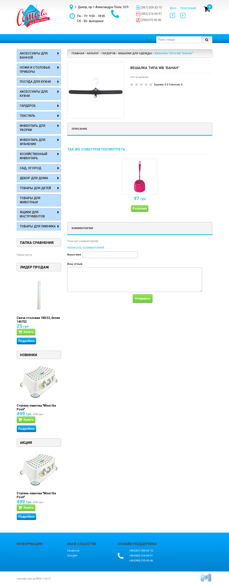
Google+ (72, 555)
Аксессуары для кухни (34, 94)
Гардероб (28, 106)
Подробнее (26, 341)
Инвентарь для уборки (32, 128)
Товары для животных (30, 200)
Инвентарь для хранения (32, 142)
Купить (26, 332)
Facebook (73, 550)
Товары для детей (35, 188)
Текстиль (27, 116)
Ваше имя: (74, 254)
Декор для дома (34, 178)
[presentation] (99, 302)
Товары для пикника (38, 226)
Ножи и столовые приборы (35, 70)
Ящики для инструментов (32, 214)
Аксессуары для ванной (34, 55)
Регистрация (188, 7)
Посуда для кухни (35, 82)
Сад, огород (30, 168)
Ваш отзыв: (75, 263)
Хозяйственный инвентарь (33, 156)
